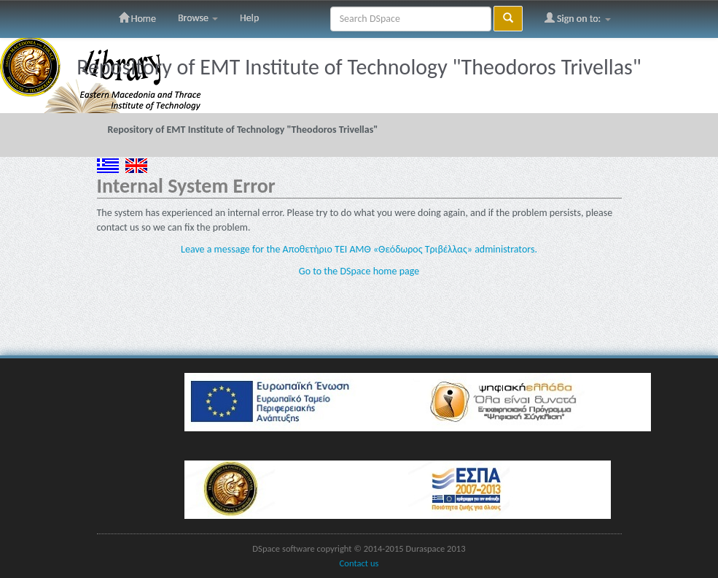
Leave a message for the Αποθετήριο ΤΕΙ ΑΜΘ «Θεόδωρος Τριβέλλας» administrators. (359, 249)
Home (137, 18)
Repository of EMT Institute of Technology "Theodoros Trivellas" (243, 129)
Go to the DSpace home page (359, 271)
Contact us (359, 563)
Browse (198, 18)
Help (249, 18)
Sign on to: (578, 18)
